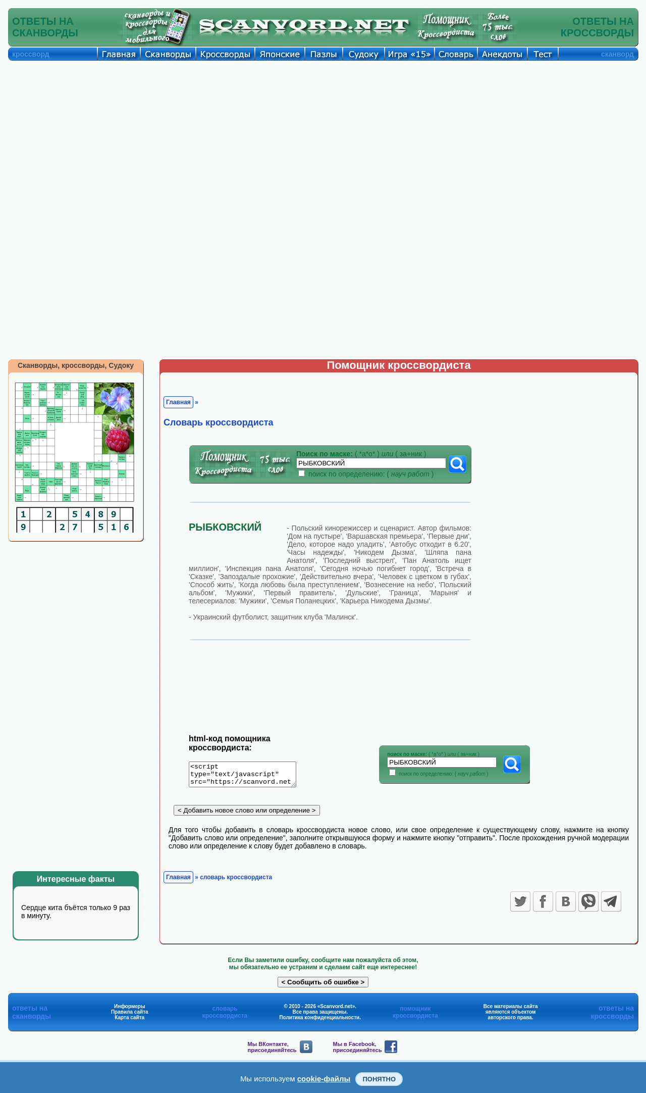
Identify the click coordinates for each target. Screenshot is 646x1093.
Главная (178, 402)
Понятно (379, 1079)
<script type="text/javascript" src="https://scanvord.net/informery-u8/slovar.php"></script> (248, 776)
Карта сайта (129, 1020)
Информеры (129, 1009)
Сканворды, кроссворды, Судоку (76, 365)
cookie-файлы (324, 1078)
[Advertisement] (323, 136)
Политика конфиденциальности (319, 1020)
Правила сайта (129, 1014)
